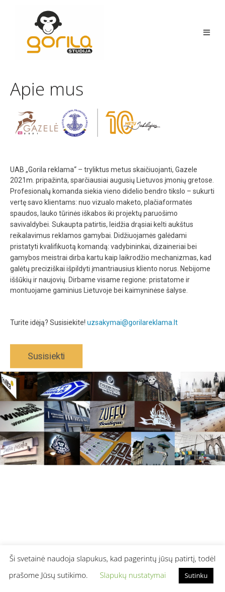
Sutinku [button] (196, 575)
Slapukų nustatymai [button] (133, 575)
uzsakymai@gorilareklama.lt (132, 329)
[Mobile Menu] (206, 32)
